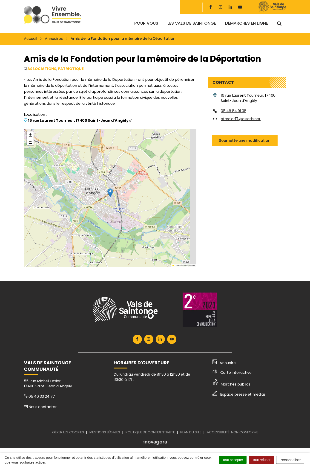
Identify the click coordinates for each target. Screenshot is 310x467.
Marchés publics (231, 384)
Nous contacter (40, 406)
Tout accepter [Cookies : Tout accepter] (232, 460)
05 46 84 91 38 (233, 110)
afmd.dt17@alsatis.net (241, 119)
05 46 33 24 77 (39, 396)
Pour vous (146, 23)
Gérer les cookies (68, 432)
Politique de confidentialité (150, 432)
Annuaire (224, 362)
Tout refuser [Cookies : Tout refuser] (261, 460)
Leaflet (176, 265)
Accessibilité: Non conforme (232, 432)
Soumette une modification (244, 140)
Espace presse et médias (239, 394)
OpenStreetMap (189, 265)
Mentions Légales (104, 432)
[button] (110, 193)
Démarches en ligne (246, 23)
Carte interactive (232, 372)
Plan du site (190, 432)
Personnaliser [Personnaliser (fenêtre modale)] (290, 460)
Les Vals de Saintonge (191, 23)
